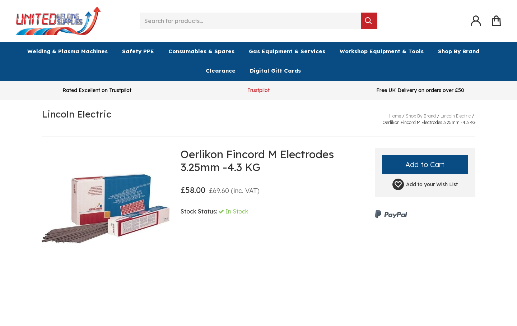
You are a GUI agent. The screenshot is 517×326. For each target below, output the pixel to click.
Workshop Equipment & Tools (382, 51)
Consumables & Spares (201, 51)
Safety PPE (138, 51)
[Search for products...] (250, 21)
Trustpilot (258, 90)
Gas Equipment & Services (287, 51)
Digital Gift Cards (275, 70)
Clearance (221, 70)
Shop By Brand (458, 51)
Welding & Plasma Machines (67, 51)
